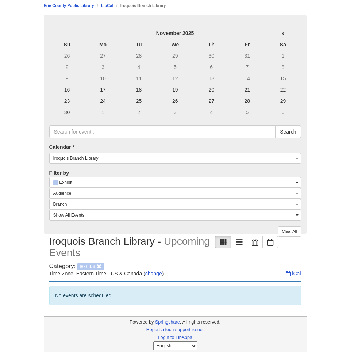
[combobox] (175, 158)
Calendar (61, 147)
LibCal (107, 5)
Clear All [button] (289, 231)
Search (288, 132)
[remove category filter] (90, 266)
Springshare (167, 322)
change (153, 273)
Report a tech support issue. (175, 329)
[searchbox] (162, 131)
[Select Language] (175, 345)
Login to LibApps (175, 337)
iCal (293, 273)
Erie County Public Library (69, 5)
